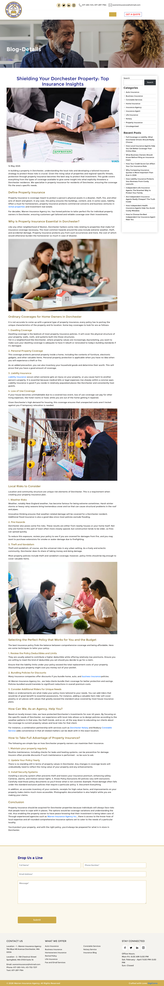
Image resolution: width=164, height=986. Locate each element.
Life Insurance (132, 115)
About (57, 14)
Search (127, 78)
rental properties (16, 207)
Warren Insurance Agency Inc (61, 816)
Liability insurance (17, 377)
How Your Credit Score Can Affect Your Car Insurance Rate (140, 165)
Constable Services (134, 100)
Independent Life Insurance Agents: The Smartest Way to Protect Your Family (138, 190)
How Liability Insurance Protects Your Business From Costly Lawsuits (140, 181)
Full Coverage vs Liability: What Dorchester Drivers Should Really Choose (140, 139)
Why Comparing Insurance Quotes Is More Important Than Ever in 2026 (139, 172)
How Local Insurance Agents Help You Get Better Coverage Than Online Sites (140, 148)
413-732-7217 (31, 967)
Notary (129, 119)
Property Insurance (134, 122)
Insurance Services (77, 14)
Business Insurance (134, 96)
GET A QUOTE (151, 14)
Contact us (122, 14)
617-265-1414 (104, 5)
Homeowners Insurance (55, 952)
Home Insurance (133, 104)
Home (48, 14)
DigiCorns (153, 983)
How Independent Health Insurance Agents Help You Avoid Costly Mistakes (140, 208)
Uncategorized (132, 126)
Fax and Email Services (55, 962)
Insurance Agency (134, 107)
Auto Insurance (132, 92)
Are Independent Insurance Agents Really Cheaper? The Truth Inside (140, 199)
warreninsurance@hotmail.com (143, 5)
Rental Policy (51, 955)
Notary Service (90, 949)
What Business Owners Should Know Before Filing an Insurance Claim (140, 157)
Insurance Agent (133, 111)
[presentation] (35, 910)
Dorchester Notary (79, 727)
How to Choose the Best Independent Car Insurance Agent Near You (140, 217)
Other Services (102, 14)
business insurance (91, 676)
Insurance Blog (90, 952)
